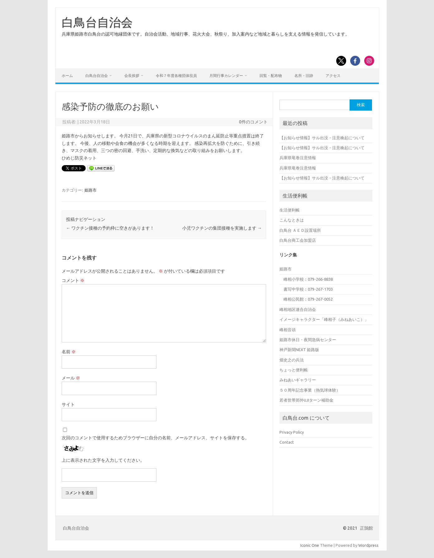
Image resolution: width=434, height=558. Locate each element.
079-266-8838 (320, 279)
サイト (68, 404)
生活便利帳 (289, 210)
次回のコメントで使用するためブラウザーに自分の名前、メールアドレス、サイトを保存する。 (155, 437)
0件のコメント (253, 121)
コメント (73, 280)
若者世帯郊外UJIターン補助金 (306, 400)
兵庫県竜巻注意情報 (297, 157)
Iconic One (309, 545)
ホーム (67, 76)
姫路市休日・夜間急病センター (307, 339)
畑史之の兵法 (291, 360)
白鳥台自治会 (97, 22)
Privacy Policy (291, 432)
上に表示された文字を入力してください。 (103, 460)
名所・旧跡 (303, 76)
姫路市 (90, 190)
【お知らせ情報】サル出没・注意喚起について (322, 138)
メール (71, 377)
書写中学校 (294, 289)
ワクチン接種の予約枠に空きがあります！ (110, 228)
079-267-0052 (320, 299)
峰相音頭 (287, 329)
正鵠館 (366, 528)
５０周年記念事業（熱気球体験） (309, 390)
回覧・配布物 (271, 76)
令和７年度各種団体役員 (176, 76)
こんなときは (291, 220)
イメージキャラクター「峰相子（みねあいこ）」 (324, 319)
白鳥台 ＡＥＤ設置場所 (300, 230)
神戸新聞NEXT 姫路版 (299, 349)
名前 (69, 351)
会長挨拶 (131, 76)
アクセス (333, 76)
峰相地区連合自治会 (297, 309)
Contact (286, 442)
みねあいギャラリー (297, 380)
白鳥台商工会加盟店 (297, 240)
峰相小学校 (294, 279)
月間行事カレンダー (226, 76)
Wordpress (368, 545)
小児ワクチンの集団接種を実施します (222, 228)
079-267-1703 (320, 289)
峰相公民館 (294, 299)
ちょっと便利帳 (293, 370)
